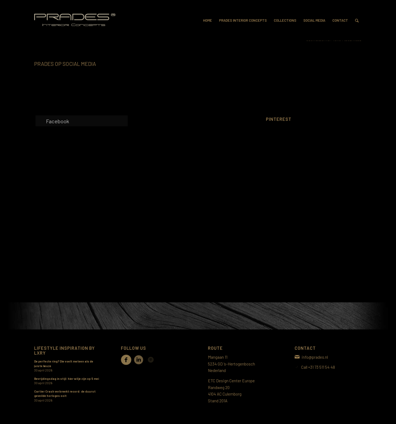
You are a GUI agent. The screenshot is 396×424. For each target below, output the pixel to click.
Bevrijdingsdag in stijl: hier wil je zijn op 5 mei (66, 378)
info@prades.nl (315, 357)
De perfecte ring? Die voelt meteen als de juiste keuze (63, 364)
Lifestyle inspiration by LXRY (64, 350)
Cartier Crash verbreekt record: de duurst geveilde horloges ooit (65, 394)
